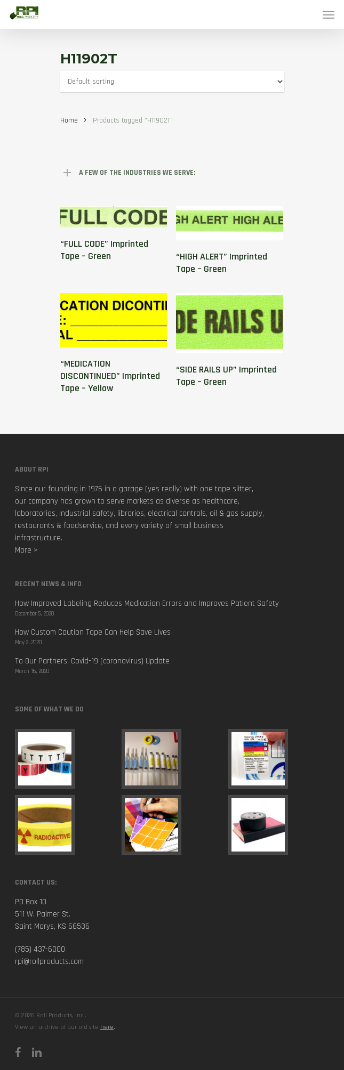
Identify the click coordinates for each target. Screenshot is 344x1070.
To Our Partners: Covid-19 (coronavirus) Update (92, 661)
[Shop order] (172, 81)
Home (69, 120)
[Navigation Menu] (328, 14)
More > (26, 550)
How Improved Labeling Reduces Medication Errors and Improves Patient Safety (147, 603)
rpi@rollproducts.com (49, 961)
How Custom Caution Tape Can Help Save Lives (93, 632)
